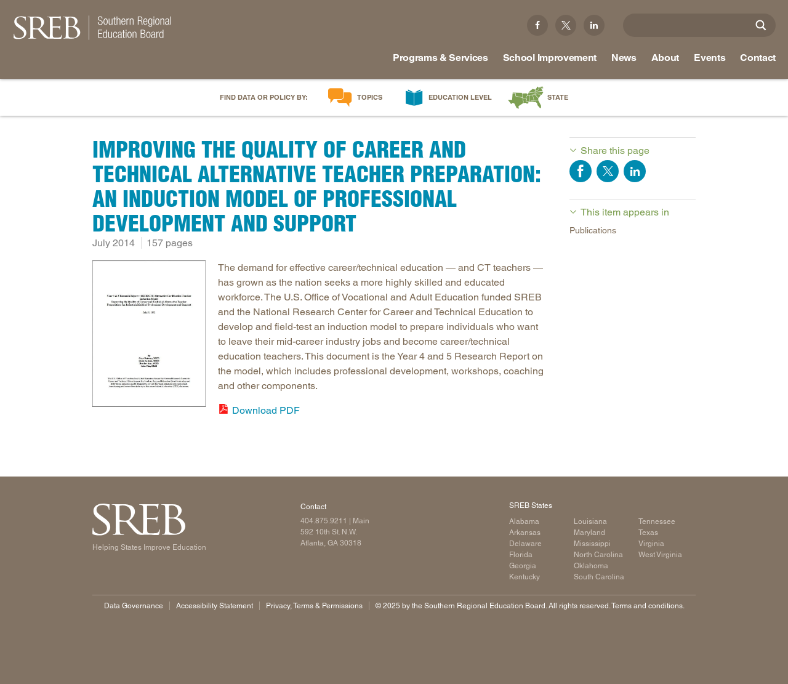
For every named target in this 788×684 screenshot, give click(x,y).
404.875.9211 (323, 521)
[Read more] (149, 335)
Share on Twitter (608, 171)
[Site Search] (761, 25)
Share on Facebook (580, 171)
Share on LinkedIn (635, 171)
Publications (592, 230)
